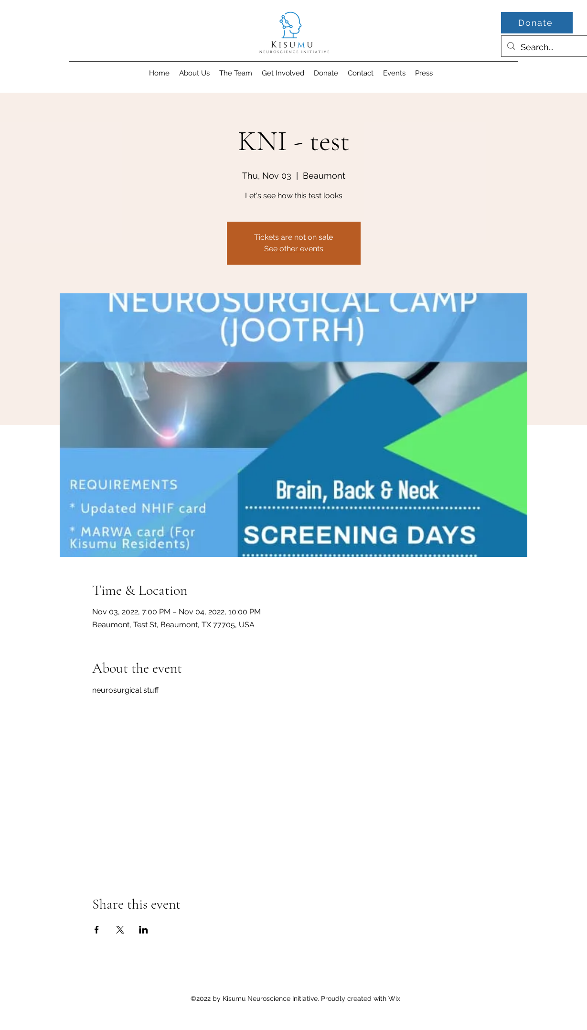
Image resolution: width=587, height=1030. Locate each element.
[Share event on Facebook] (96, 929)
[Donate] (537, 22)
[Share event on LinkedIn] (143, 929)
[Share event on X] (120, 929)
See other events (293, 248)
